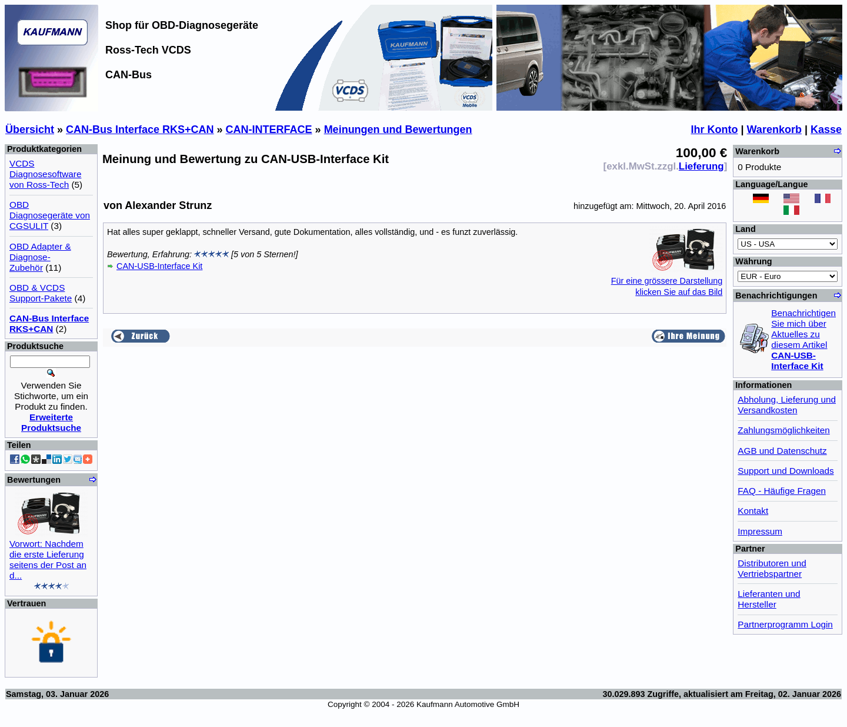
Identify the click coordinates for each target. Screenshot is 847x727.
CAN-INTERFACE (269, 129)
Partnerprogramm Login (785, 624)
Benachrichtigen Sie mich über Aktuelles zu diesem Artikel (803, 339)
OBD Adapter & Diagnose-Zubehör (40, 257)
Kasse (826, 129)
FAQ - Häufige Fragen (782, 491)
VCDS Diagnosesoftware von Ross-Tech (45, 174)
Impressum (760, 531)
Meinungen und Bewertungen (398, 129)
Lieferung (701, 166)
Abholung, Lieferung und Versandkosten (787, 404)
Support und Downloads (785, 471)
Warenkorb (774, 129)
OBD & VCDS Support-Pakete (40, 293)
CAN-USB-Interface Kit (159, 266)
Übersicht (29, 129)
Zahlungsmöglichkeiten (783, 430)
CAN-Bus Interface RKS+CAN (140, 129)
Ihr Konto (714, 129)
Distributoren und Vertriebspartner (772, 568)
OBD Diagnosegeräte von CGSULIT (49, 215)
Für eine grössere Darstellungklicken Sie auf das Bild (667, 281)
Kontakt (753, 511)
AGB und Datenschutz (782, 451)
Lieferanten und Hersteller (769, 599)
